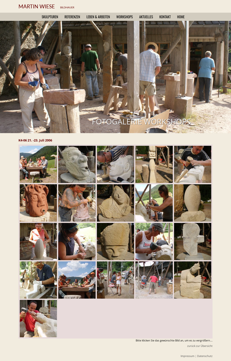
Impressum (187, 356)
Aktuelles (146, 16)
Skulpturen (50, 16)
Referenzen (72, 16)
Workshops (124, 16)
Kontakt (165, 16)
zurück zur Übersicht (200, 346)
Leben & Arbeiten (98, 16)
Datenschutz (205, 356)
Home (180, 16)
